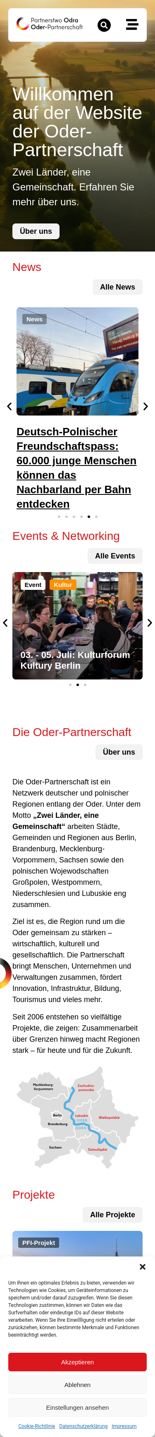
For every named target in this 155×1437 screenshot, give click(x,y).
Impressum (124, 1426)
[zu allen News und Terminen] (118, 287)
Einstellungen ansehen (77, 1407)
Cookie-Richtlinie (36, 1426)
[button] (142, 1267)
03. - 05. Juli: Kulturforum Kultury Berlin (75, 660)
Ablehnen (77, 1384)
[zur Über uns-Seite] (36, 231)
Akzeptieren (77, 1362)
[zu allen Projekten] (115, 556)
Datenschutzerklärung (83, 1426)
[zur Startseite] (50, 23)
